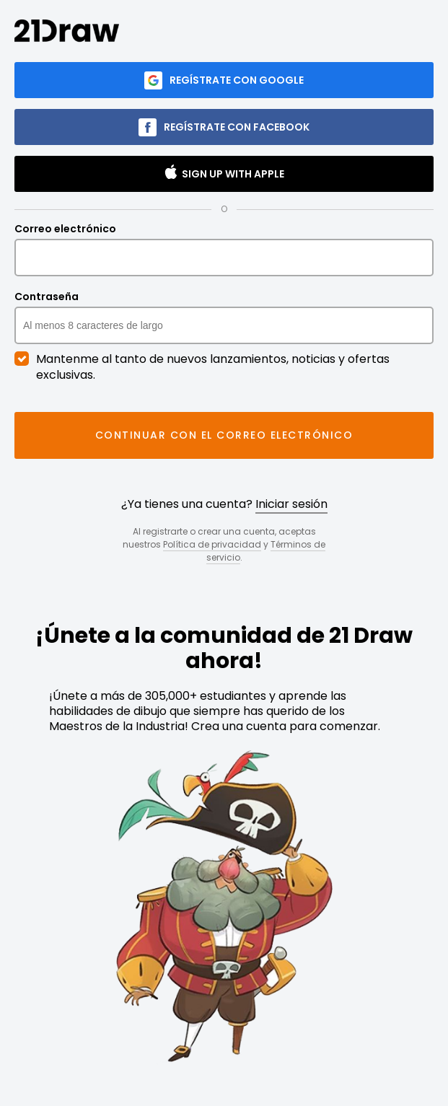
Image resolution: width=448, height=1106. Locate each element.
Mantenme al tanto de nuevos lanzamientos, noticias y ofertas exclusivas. (202, 367)
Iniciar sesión (291, 504)
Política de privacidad (212, 544)
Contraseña (224, 317)
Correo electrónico (224, 249)
